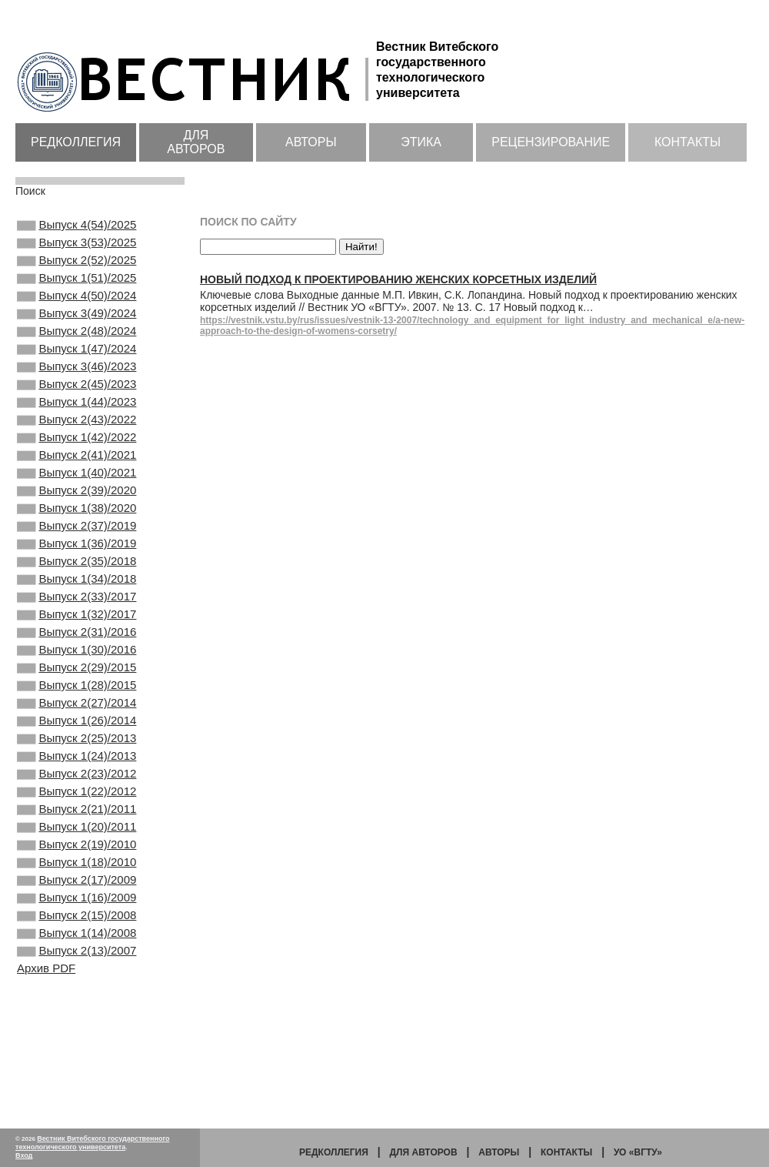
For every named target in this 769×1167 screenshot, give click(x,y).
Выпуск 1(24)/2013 (76, 850)
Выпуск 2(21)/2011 (76, 912)
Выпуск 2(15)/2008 (76, 1037)
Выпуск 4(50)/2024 (76, 309)
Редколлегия (76, 142)
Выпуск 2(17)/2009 (76, 995)
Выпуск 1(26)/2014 (76, 808)
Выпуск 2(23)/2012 (76, 871)
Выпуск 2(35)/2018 (76, 621)
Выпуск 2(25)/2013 (76, 829)
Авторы (311, 142)
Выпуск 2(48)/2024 (76, 351)
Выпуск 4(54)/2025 (76, 226)
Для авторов (196, 142)
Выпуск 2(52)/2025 (76, 268)
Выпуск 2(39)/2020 (76, 538)
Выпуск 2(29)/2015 (76, 746)
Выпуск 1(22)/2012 (76, 891)
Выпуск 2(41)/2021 (76, 497)
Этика (421, 142)
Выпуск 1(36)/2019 (76, 600)
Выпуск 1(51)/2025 (76, 289)
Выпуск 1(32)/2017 (76, 684)
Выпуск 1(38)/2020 (76, 559)
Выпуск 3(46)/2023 (76, 393)
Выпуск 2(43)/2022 (76, 455)
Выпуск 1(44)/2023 (76, 434)
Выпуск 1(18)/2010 (76, 975)
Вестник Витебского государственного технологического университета (92, 1143)
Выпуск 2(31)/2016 (76, 704)
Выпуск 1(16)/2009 (76, 1016)
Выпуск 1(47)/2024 (76, 372)
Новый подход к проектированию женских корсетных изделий (398, 279)
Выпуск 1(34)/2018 (76, 642)
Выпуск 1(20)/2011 (76, 933)
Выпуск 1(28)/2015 (76, 767)
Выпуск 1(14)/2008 (76, 1058)
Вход (23, 1155)
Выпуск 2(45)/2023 (76, 413)
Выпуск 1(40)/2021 (76, 517)
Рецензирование (550, 142)
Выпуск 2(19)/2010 (76, 954)
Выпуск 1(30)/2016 (76, 725)
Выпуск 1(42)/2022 (76, 476)
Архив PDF (46, 1097)
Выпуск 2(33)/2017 (76, 663)
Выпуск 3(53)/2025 (76, 247)
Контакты (687, 142)
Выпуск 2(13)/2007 (76, 1078)
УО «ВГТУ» (638, 1152)
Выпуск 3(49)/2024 (76, 330)
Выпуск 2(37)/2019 (76, 580)
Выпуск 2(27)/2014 (76, 787)
